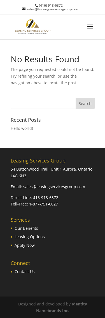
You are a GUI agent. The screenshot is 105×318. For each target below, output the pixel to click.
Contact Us (25, 271)
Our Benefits (26, 228)
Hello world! (22, 128)
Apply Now (25, 245)
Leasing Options (30, 236)
